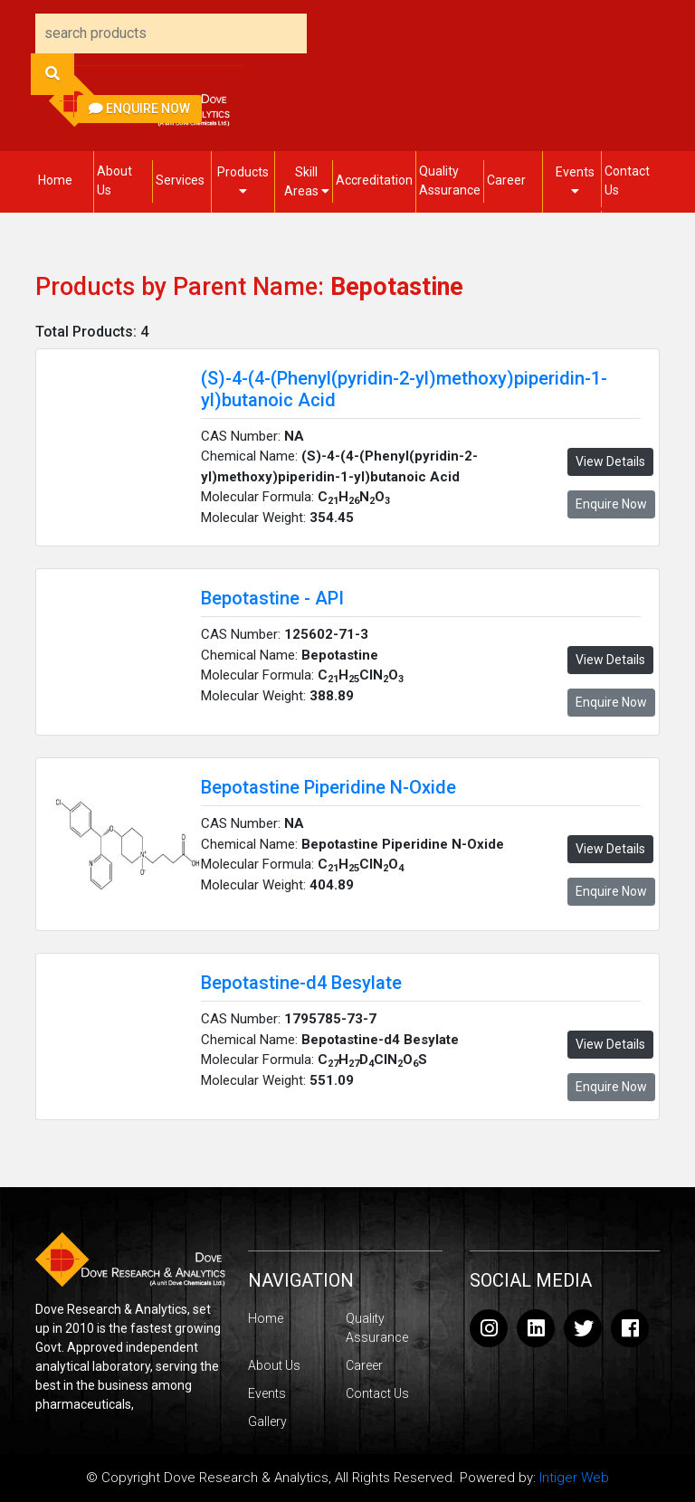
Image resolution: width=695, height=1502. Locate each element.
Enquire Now (139, 108)
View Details (610, 461)
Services (180, 180)
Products (243, 181)
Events (575, 181)
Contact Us (627, 180)
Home (55, 180)
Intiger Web (574, 1477)
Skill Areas (306, 181)
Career (506, 180)
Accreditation (374, 180)
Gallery (267, 1421)
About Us (114, 180)
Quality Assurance (450, 180)
